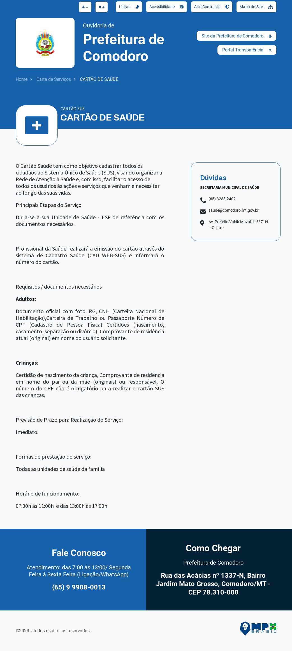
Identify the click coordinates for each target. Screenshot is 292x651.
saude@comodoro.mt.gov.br (233, 210)
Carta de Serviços (53, 79)
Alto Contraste (211, 6)
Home (21, 79)
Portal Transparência (247, 50)
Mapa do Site (256, 6)
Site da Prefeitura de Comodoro (236, 36)
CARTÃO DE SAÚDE (99, 79)
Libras (129, 6)
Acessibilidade (166, 6)
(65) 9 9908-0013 (79, 587)
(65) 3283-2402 (222, 199)
